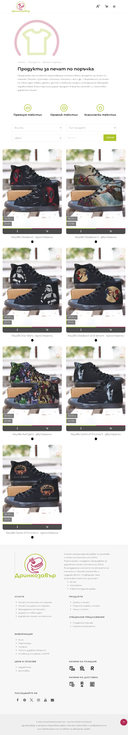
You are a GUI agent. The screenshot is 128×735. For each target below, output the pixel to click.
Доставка (23, 670)
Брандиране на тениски (31, 609)
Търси (110, 137)
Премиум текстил (27, 114)
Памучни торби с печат (86, 605)
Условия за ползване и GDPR (33, 653)
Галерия (22, 646)
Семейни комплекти (84, 626)
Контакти (76, 585)
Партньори (24, 643)
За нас (73, 582)
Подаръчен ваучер (83, 622)
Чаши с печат (80, 609)
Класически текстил (100, 114)
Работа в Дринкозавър (83, 589)
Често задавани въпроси (32, 650)
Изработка (24, 667)
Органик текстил (64, 114)
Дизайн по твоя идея (30, 612)
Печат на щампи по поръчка (34, 605)
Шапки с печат (81, 602)
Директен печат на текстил (35, 616)
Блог (21, 639)
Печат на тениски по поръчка (35, 602)
